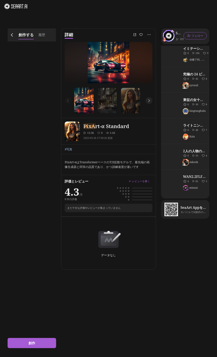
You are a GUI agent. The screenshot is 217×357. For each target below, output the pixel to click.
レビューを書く (139, 181)
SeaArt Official (178, 33)
